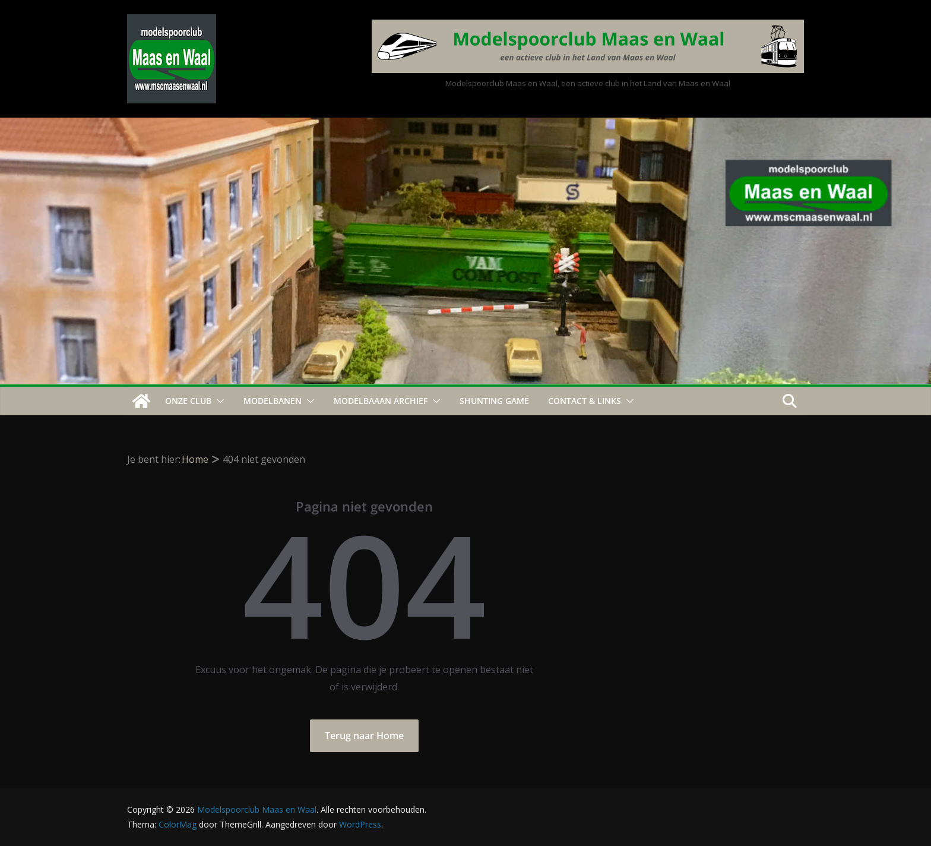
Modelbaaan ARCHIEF (381, 400)
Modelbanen (272, 400)
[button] (217, 401)
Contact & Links (584, 400)
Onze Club (188, 400)
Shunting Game (494, 400)
